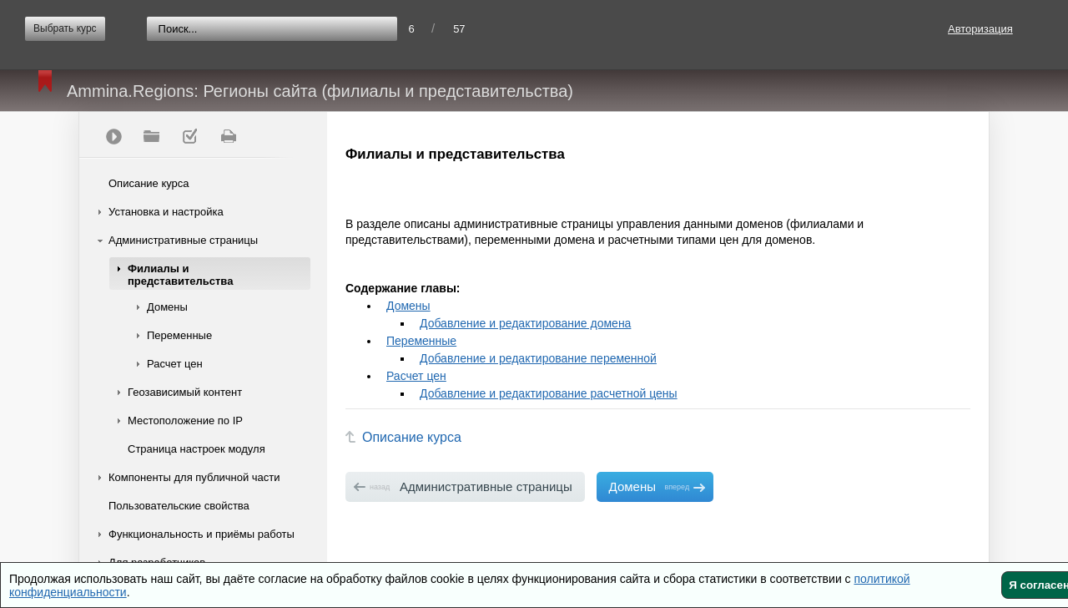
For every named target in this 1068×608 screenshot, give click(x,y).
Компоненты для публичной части (194, 477)
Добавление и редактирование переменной (538, 358)
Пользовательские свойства (178, 505)
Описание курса (148, 183)
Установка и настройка (166, 211)
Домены (167, 307)
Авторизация (980, 29)
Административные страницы (183, 240)
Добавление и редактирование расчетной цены (549, 393)
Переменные (179, 335)
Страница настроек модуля (196, 449)
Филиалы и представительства (180, 274)
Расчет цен (175, 363)
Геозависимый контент (185, 392)
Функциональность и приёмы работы (201, 534)
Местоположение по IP (185, 420)
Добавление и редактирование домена (525, 323)
